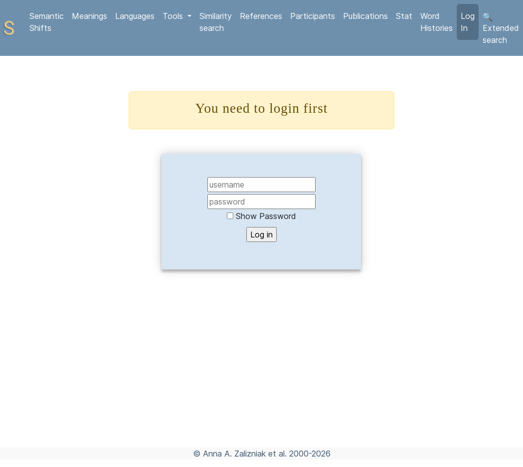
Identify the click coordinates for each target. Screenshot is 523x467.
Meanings (89, 16)
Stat (404, 16)
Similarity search (215, 22)
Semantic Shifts (46, 22)
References (261, 16)
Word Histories (436, 22)
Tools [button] (174, 16)
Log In (468, 22)
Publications (365, 16)
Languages (135, 16)
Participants (312, 16)
